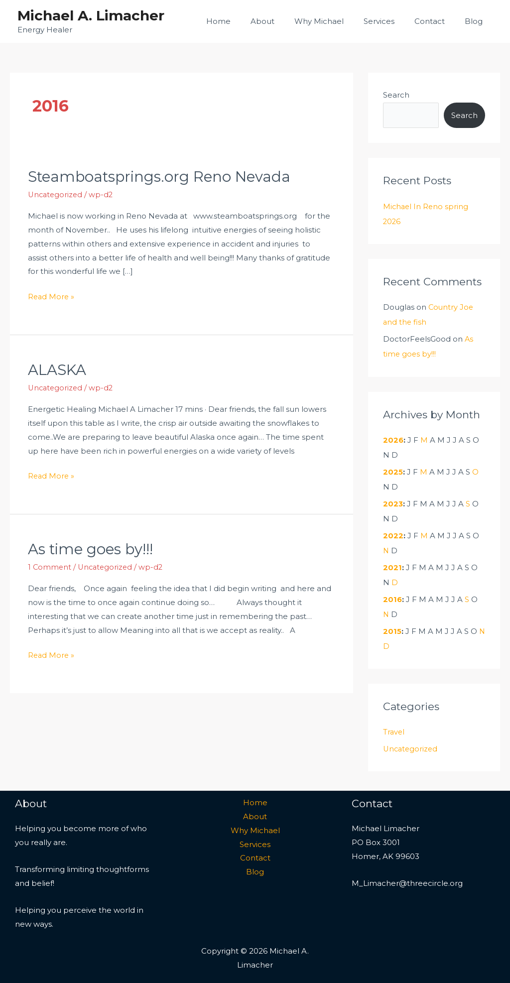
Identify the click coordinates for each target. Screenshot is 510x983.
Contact (437, 21)
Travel (394, 731)
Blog (476, 21)
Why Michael (336, 21)
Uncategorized (56, 194)
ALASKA (58, 369)
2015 (392, 630)
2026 (393, 439)
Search (396, 95)
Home (246, 21)
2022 (393, 535)
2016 (392, 598)
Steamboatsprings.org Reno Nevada (162, 176)
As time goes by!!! (92, 548)
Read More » (52, 295)
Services (391, 21)
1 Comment (50, 566)
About (285, 21)
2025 (393, 471)
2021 (392, 566)
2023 (393, 503)
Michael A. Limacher (90, 15)
